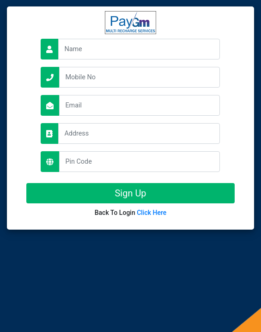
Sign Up (130, 193)
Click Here (151, 212)
